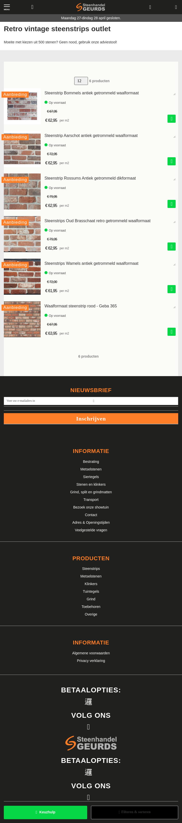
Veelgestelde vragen (91, 530)
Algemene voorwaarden (91, 653)
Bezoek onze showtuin (91, 507)
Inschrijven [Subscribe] (91, 418)
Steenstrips (91, 569)
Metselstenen (90, 469)
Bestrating (91, 462)
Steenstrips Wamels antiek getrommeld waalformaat (91, 263)
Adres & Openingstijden (91, 522)
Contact (91, 515)
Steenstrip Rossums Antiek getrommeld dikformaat (90, 178)
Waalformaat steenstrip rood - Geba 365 (80, 306)
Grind (91, 599)
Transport (90, 500)
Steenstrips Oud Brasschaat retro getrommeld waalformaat (97, 221)
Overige (91, 614)
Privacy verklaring (91, 661)
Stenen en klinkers (90, 484)
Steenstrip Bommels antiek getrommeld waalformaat (91, 93)
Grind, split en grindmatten (91, 492)
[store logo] (90, 7)
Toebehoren (91, 607)
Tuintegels (91, 591)
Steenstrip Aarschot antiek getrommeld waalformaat (91, 135)
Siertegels (91, 477)
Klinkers (91, 584)
